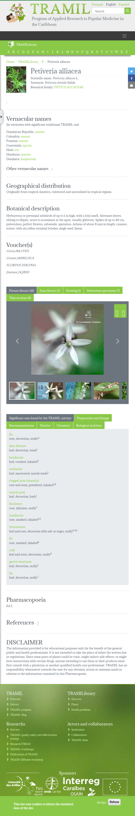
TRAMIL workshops (22, 749)
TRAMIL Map (18, 715)
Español (124, 4)
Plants (74, 704)
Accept (101, 802)
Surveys (15, 729)
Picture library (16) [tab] (21, 290)
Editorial (15, 699)
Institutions (78, 729)
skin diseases (17, 445)
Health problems (80, 709)
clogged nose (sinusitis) (24, 480)
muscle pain (17, 491)
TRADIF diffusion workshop (26, 759)
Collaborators (79, 735)
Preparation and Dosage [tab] (93, 417)
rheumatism (17, 526)
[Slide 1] (22, 390)
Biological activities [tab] (89, 425)
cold (12, 549)
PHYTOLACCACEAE (68, 86)
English (111, 4)
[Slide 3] (78, 390)
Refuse (114, 801)
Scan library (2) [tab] (50, 290)
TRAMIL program (20, 709)
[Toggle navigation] (124, 36)
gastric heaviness (20, 561)
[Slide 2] (50, 390)
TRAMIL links (79, 740)
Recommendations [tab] (21, 425)
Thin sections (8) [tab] (20, 297)
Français (97, 4)
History (14, 704)
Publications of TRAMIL (24, 754)
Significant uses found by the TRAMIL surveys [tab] (40, 417)
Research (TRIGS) (20, 744)
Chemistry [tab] (63, 425)
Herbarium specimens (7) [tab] (103, 290)
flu (11, 434)
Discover (76, 699)
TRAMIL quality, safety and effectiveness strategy (33, 737)
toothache (15, 468)
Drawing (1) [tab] (73, 290)
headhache (16, 457)
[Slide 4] (106, 390)
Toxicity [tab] (45, 425)
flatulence (15, 503)
